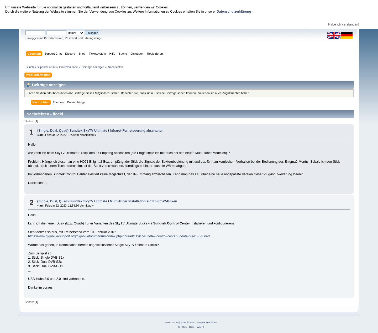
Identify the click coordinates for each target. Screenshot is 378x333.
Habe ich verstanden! (343, 24)
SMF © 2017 (188, 322)
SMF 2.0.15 (172, 322)
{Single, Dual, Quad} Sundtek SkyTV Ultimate (72, 130)
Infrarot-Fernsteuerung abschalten (137, 130)
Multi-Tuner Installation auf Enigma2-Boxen (143, 201)
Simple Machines (207, 322)
